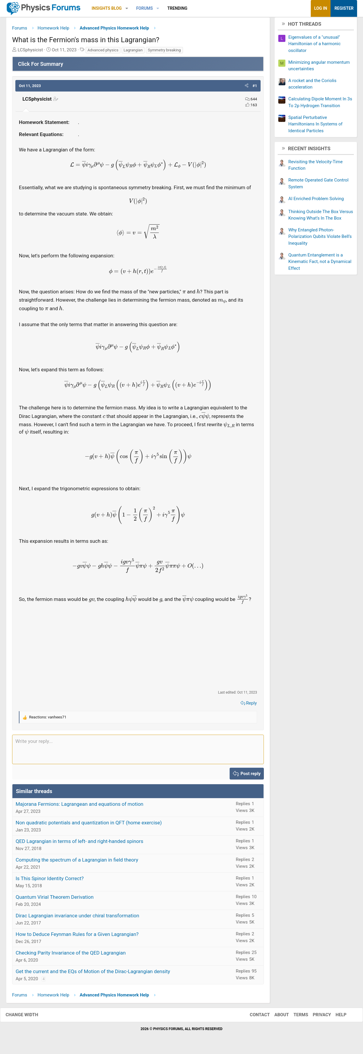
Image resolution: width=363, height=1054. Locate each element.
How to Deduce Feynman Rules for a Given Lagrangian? (77, 936)
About (276, 1016)
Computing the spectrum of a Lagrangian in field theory (77, 862)
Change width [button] (28, 1016)
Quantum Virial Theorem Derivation (55, 899)
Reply (251, 705)
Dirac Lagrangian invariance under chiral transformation (77, 918)
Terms (294, 1016)
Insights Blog (107, 8)
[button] (126, 8)
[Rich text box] (138, 751)
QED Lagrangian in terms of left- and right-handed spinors (79, 844)
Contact (254, 1016)
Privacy (316, 1016)
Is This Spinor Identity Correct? (50, 881)
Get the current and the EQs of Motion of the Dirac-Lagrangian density (93, 974)
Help (335, 1016)
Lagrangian (133, 52)
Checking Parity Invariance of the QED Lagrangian (71, 955)
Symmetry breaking (164, 52)
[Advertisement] (138, 648)
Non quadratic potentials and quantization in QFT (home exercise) (89, 825)
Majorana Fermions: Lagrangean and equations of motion (79, 806)
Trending (177, 8)
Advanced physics (103, 52)
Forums (144, 8)
